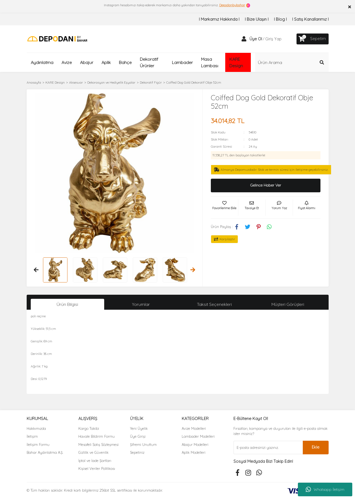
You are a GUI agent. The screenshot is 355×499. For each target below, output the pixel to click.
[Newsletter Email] (268, 447)
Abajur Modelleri (195, 444)
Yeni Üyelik (139, 428)
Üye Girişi (138, 436)
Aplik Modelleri (193, 452)
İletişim (32, 436)
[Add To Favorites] (224, 207)
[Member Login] (244, 39)
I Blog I (280, 19)
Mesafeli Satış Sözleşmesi (98, 444)
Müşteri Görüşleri (287, 304)
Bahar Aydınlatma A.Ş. (45, 452)
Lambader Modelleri (198, 436)
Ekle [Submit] (315, 447)
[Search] (292, 62)
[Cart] (313, 39)
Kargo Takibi (88, 428)
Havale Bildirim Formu (96, 436)
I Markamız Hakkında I (219, 19)
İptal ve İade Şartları (94, 460)
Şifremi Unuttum (143, 444)
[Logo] (57, 38)
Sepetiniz (137, 452)
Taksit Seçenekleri (214, 304)
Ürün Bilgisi (67, 304)
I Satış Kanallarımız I (310, 19)
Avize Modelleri (194, 428)
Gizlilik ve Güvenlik (93, 452)
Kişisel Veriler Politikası (96, 468)
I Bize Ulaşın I (256, 19)
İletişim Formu (38, 444)
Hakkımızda (36, 428)
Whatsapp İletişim (325, 489)
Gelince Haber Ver (265, 185)
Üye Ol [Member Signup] (255, 38)
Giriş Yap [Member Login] (273, 38)
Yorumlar (141, 304)
